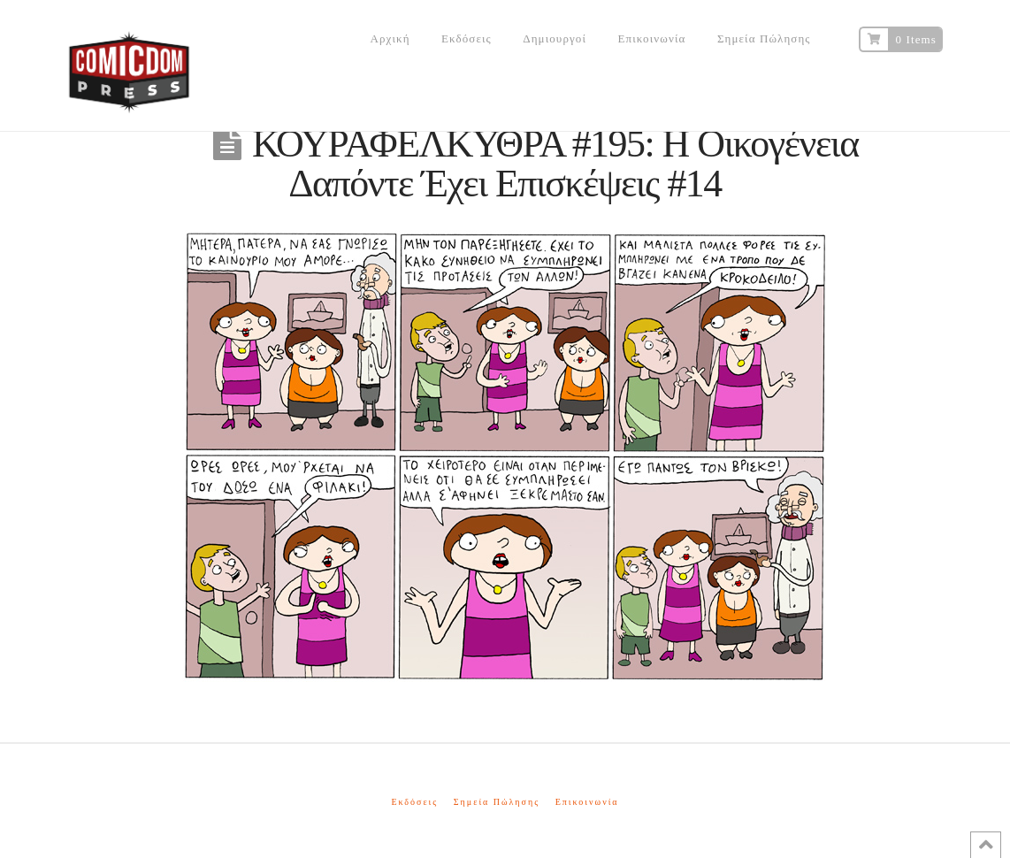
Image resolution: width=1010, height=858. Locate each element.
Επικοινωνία (587, 802)
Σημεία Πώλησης (496, 802)
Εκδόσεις (414, 802)
